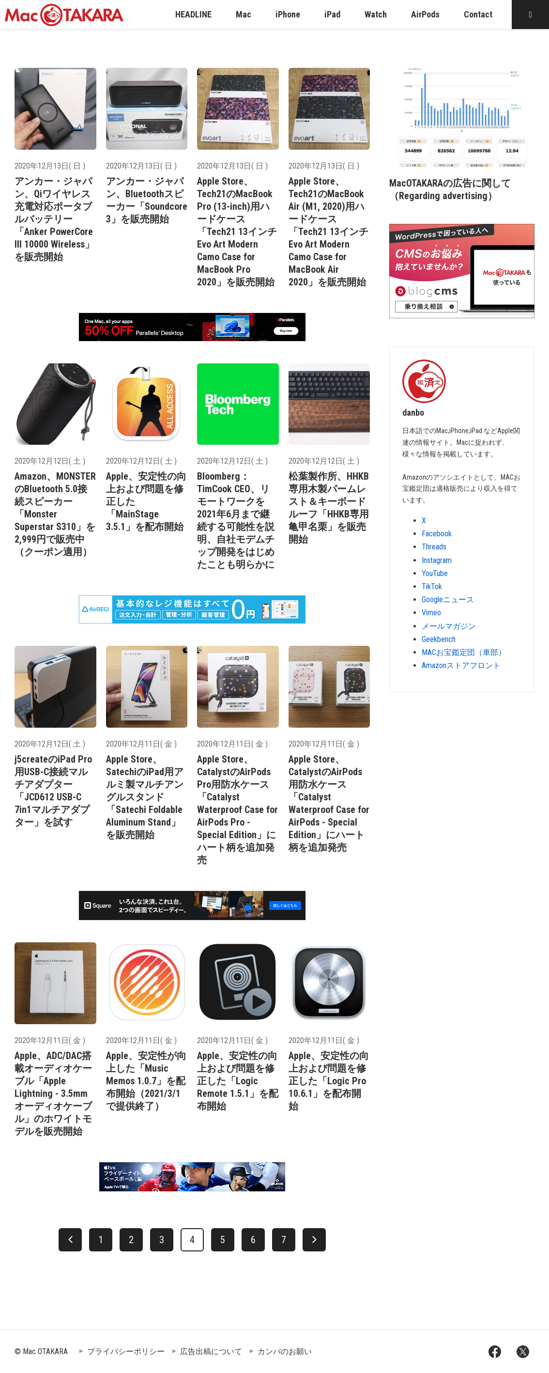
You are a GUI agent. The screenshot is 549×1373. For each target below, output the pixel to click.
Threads (434, 546)
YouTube (435, 573)
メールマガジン (449, 626)
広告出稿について (211, 1351)
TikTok (432, 586)
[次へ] (314, 1239)
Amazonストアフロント (461, 665)
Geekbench (439, 639)
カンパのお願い (285, 1351)
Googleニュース (448, 599)
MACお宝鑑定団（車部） (464, 652)
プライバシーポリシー (126, 1351)
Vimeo (431, 612)
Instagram (437, 560)
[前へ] (70, 1239)
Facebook (437, 533)
